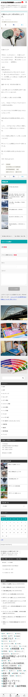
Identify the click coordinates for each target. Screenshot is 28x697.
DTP (4, 390)
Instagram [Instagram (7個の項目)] (18, 636)
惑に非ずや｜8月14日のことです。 (16, 216)
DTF (4, 386)
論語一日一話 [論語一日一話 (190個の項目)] (8, 686)
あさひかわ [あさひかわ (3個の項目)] (5, 641)
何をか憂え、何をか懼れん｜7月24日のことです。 (17, 203)
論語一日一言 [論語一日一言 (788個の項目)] (9, 683)
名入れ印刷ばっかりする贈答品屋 (13, 166)
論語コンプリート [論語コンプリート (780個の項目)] (11, 681)
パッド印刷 (5, 410)
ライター (5, 414)
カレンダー (5, 396)
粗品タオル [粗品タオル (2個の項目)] (19, 675)
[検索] (13, 378)
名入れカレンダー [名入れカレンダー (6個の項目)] (20, 651)
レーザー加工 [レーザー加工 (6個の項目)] (24, 646)
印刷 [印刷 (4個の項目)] (23, 648)
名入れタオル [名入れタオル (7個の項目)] (6, 653)
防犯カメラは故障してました (14, 464)
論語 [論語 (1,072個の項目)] (5, 678)
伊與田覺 (8, 164)
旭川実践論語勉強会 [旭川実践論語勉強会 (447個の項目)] (12, 668)
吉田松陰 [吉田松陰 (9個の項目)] (5, 651)
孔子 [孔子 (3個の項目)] (10, 660)
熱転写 (4, 427)
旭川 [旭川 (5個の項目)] (20, 665)
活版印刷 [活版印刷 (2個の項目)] (22, 673)
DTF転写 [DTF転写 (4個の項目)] (5, 636)
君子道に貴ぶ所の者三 (13, 186)
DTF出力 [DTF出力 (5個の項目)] (18, 633)
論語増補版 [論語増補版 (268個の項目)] (21, 686)
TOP (10, 551)
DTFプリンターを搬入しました (15, 493)
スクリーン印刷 (6, 403)
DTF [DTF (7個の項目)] (4, 633)
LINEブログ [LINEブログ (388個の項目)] (8, 639)
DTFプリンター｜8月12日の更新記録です (12, 606)
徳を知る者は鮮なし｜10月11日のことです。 (17, 224)
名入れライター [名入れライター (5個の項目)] (15, 653)
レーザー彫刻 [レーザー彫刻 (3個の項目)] (5, 648)
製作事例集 (5, 431)
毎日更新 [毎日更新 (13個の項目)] (15, 673)
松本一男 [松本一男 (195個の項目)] (6, 673)
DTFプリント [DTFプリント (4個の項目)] (10, 633)
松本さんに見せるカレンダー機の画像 (11, 616)
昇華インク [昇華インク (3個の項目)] (5, 670)
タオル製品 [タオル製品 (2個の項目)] (18, 643)
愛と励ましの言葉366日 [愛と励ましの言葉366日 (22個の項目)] (9, 665)
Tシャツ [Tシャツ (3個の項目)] (18, 638)
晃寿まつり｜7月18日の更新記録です (11, 622)
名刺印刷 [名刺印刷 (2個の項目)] (4, 660)
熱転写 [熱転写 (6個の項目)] (12, 675)
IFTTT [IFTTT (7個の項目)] (11, 636)
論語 (17, 169)
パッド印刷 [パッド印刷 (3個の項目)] (5, 646)
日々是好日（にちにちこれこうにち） (9, 21)
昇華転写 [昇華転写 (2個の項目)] (20, 670)
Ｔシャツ (5, 434)
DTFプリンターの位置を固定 (14, 486)
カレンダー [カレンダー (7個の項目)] (13, 641)
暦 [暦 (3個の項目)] (25, 670)
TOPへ (24, 695)
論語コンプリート (10, 171)
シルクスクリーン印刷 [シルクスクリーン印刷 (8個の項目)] (8, 643)
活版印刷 (5, 424)
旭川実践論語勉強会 (10, 169)
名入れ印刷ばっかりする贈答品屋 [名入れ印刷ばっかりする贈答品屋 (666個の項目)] (14, 657)
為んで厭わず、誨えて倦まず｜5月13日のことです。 (21, 236)
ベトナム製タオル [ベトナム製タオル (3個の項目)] (14, 646)
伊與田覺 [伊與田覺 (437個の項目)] (15, 649)
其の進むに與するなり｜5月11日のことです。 (8, 236)
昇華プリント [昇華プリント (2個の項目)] (13, 670)
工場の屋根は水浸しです (13, 478)
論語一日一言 (18, 171)
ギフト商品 (5, 400)
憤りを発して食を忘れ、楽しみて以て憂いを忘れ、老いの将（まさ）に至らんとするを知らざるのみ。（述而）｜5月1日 (17, 196)
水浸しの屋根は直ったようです (15, 471)
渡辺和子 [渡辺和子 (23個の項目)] (5, 676)
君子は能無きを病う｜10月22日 (15, 209)
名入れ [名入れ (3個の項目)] (11, 651)
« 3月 (2, 539)
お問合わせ (17, 695)
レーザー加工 (6, 417)
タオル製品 (5, 407)
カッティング (6, 393)
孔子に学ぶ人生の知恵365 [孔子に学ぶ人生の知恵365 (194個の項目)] (13, 663)
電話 (10, 695)
